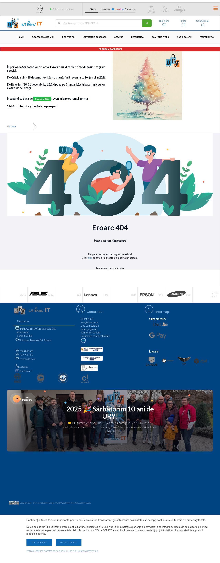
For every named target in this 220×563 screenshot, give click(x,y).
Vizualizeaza (68, 542)
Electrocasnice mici (44, 37)
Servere (120, 37)
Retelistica (138, 37)
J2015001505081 (23, 336)
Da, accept (39, 542)
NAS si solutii (185, 37)
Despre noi (23, 321)
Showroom (130, 9)
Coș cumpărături (90, 325)
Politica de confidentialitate (95, 336)
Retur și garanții (89, 329)
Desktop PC (69, 37)
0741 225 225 (23, 355)
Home (21, 37)
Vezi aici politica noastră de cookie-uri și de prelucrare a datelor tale (62, 551)
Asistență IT (179, 10)
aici (90, 257)
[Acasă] (11, 126)
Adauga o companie (61, 9)
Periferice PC (208, 37)
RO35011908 (21, 332)
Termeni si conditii (91, 332)
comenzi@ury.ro (25, 359)
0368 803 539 (151, 9)
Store (93, 9)
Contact (165, 9)
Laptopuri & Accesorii (96, 37)
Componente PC (162, 37)
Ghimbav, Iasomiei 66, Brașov (33, 340)
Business (105, 9)
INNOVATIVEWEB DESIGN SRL (35, 328)
